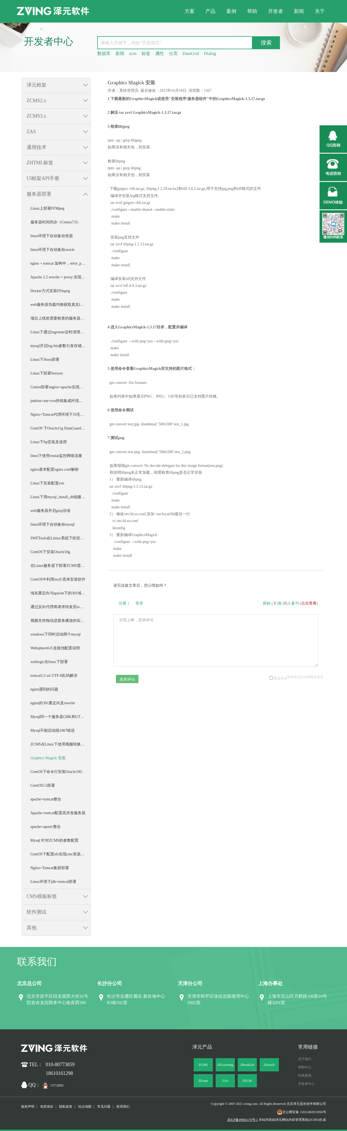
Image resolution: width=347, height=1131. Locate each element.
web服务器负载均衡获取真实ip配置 (60, 305)
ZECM (247, 1081)
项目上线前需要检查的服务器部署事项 (60, 318)
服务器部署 (39, 194)
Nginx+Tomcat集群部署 (49, 868)
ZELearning (225, 1065)
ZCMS (203, 1065)
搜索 (266, 43)
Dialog (210, 53)
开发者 (275, 11)
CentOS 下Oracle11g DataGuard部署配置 (60, 428)
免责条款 (46, 1106)
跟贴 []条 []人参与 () (290, 603)
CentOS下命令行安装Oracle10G (56, 772)
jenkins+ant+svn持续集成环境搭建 (58, 401)
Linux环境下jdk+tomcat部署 (53, 882)
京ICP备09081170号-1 (242, 1120)
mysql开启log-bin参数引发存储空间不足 (60, 346)
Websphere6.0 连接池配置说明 (55, 648)
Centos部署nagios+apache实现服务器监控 (60, 387)
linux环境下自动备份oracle (52, 250)
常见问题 (103, 1106)
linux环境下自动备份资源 (51, 236)
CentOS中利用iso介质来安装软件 (58, 579)
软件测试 (36, 912)
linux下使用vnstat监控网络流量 (56, 456)
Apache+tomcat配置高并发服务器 (58, 813)
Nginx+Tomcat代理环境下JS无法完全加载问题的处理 (60, 414)
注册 (122, 603)
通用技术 (36, 147)
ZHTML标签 (40, 162)
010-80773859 (60, 1064)
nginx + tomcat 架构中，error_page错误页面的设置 (60, 263)
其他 (32, 927)
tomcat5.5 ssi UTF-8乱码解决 (54, 675)
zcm (133, 53)
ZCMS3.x (36, 116)
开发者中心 (306, 1084)
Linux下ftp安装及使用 (48, 442)
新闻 (299, 11)
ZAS (31, 131)
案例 (231, 11)
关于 (320, 11)
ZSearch (269, 1065)
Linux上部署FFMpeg (47, 208)
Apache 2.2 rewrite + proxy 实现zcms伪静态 (60, 277)
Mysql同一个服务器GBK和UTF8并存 (60, 717)
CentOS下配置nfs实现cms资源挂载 (59, 854)
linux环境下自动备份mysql (52, 524)
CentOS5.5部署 (42, 785)
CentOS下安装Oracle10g (50, 552)
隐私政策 (65, 1106)
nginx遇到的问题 (44, 689)
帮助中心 (304, 1067)
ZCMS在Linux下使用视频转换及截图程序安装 (60, 744)
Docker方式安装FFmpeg (50, 291)
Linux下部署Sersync (46, 373)
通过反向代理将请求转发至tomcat (58, 607)
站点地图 (84, 1106)
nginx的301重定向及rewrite (52, 703)
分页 (173, 53)
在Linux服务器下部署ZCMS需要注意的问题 (60, 566)
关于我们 (304, 1059)
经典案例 (304, 1075)
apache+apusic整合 (45, 827)
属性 (159, 53)
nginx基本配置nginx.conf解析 (54, 469)
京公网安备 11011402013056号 (301, 1112)
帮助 (252, 11)
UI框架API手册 (43, 178)
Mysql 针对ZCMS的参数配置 (54, 840)
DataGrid (191, 53)
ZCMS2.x (36, 100)
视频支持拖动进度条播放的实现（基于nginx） (60, 621)
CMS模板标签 (42, 896)
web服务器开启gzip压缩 (50, 511)
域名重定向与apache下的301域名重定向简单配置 (60, 593)
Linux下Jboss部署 (45, 359)
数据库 (103, 53)
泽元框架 (36, 85)
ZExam (203, 1081)
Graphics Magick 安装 (48, 758)
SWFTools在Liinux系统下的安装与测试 (60, 538)
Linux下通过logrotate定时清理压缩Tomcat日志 (60, 332)
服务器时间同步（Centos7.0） (55, 222)
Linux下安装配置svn (47, 483)
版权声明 (27, 1106)
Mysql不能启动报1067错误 (52, 730)
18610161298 (59, 1073)
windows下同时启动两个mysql (55, 634)
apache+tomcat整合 (46, 799)
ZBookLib (247, 1065)
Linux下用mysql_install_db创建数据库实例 (60, 497)
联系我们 (123, 1106)
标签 (145, 53)
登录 (139, 603)
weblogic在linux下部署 (49, 662)
